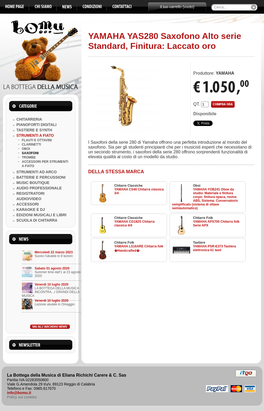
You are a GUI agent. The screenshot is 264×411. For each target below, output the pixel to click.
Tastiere (199, 242)
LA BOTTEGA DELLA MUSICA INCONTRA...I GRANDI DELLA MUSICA (51, 292)
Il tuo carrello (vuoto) (177, 7)
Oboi (196, 186)
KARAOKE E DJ (30, 209)
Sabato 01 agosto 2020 (52, 268)
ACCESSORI (27, 204)
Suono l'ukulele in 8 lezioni (54, 256)
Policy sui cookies (22, 397)
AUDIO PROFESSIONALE (39, 188)
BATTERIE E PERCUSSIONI (41, 177)
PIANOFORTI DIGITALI (36, 124)
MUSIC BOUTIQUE (32, 183)
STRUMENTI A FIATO (35, 135)
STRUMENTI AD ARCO (36, 172)
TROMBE (29, 157)
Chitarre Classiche (128, 186)
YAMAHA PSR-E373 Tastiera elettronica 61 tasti (214, 248)
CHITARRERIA (29, 119)
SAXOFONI (30, 153)
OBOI (26, 149)
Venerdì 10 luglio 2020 (51, 284)
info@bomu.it (19, 393)
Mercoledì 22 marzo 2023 (54, 252)
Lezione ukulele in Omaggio (54, 304)
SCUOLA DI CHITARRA (36, 220)
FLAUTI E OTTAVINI (37, 140)
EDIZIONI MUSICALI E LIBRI (41, 215)
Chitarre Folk (203, 218)
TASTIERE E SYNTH (34, 130)
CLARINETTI (31, 144)
